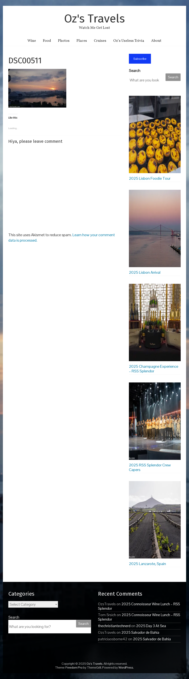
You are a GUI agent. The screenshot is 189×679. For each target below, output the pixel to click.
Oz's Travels (94, 19)
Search (134, 70)
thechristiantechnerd (114, 625)
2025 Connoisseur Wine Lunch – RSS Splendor (139, 606)
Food (47, 40)
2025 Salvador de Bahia (140, 632)
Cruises (100, 40)
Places (82, 40)
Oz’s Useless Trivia (128, 40)
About (156, 40)
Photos (64, 40)
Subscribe (139, 59)
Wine (31, 40)
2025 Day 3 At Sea (151, 625)
